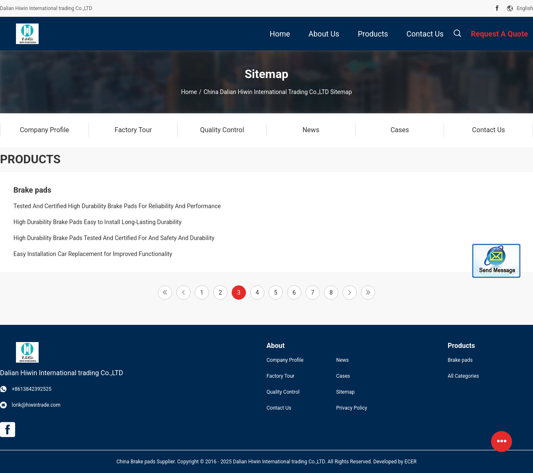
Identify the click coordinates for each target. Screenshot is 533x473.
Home (189, 92)
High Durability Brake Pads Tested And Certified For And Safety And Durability (113, 238)
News (342, 360)
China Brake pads (136, 462)
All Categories (463, 376)
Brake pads (32, 190)
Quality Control (283, 392)
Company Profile (284, 360)
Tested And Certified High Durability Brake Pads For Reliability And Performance (117, 206)
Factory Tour (280, 376)
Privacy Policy (351, 408)
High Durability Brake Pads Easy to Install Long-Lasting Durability (97, 222)
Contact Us (278, 408)
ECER (411, 462)
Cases (343, 376)
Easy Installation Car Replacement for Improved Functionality (92, 254)
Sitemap (345, 392)
